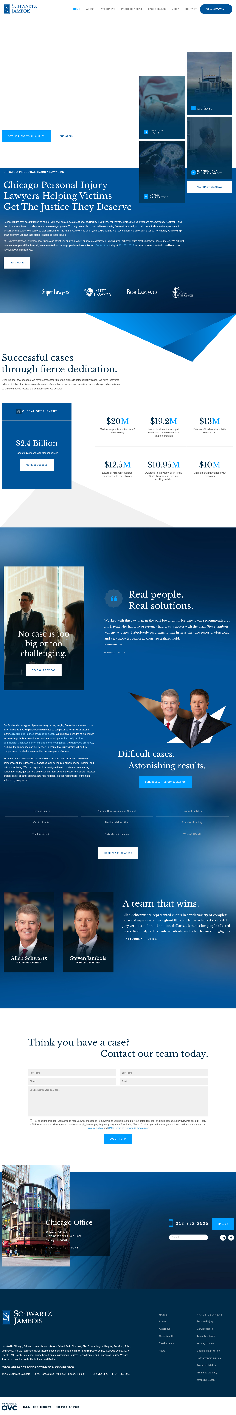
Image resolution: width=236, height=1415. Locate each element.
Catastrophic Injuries (117, 834)
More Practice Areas (118, 853)
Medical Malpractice (116, 822)
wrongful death (46, 734)
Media (175, 9)
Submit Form (118, 1139)
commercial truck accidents (20, 742)
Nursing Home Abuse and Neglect (117, 811)
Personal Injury (41, 811)
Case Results (157, 9)
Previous (111, 653)
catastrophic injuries (22, 734)
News (162, 1350)
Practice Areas (131, 9)
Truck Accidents (41, 834)
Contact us (101, 245)
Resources (61, 1407)
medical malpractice (71, 738)
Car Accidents (41, 822)
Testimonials (166, 1343)
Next (120, 653)
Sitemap (74, 1407)
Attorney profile (141, 939)
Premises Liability (192, 822)
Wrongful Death (192, 834)
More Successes (37, 465)
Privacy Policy (95, 1128)
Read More (17, 262)
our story (66, 136)
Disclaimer (46, 1407)
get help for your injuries (26, 136)
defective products (82, 742)
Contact (191, 9)
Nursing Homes (205, 1343)
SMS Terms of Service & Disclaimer (128, 1128)
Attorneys (108, 9)
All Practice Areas (209, 187)
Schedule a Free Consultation (165, 782)
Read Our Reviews (44, 670)
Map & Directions (63, 1247)
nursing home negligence (51, 742)
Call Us (223, 1224)
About (90, 9)
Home (76, 9)
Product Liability (192, 811)
